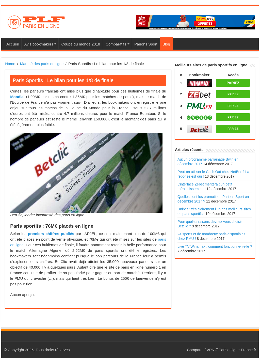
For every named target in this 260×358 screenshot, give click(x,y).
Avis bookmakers (38, 44)
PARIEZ (233, 83)
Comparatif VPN (200, 350)
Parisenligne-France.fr (237, 350)
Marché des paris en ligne (42, 63)
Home (10, 63)
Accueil (12, 44)
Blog (166, 44)
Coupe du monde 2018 (80, 44)
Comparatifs (116, 44)
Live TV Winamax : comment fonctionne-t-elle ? (214, 246)
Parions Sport (145, 44)
